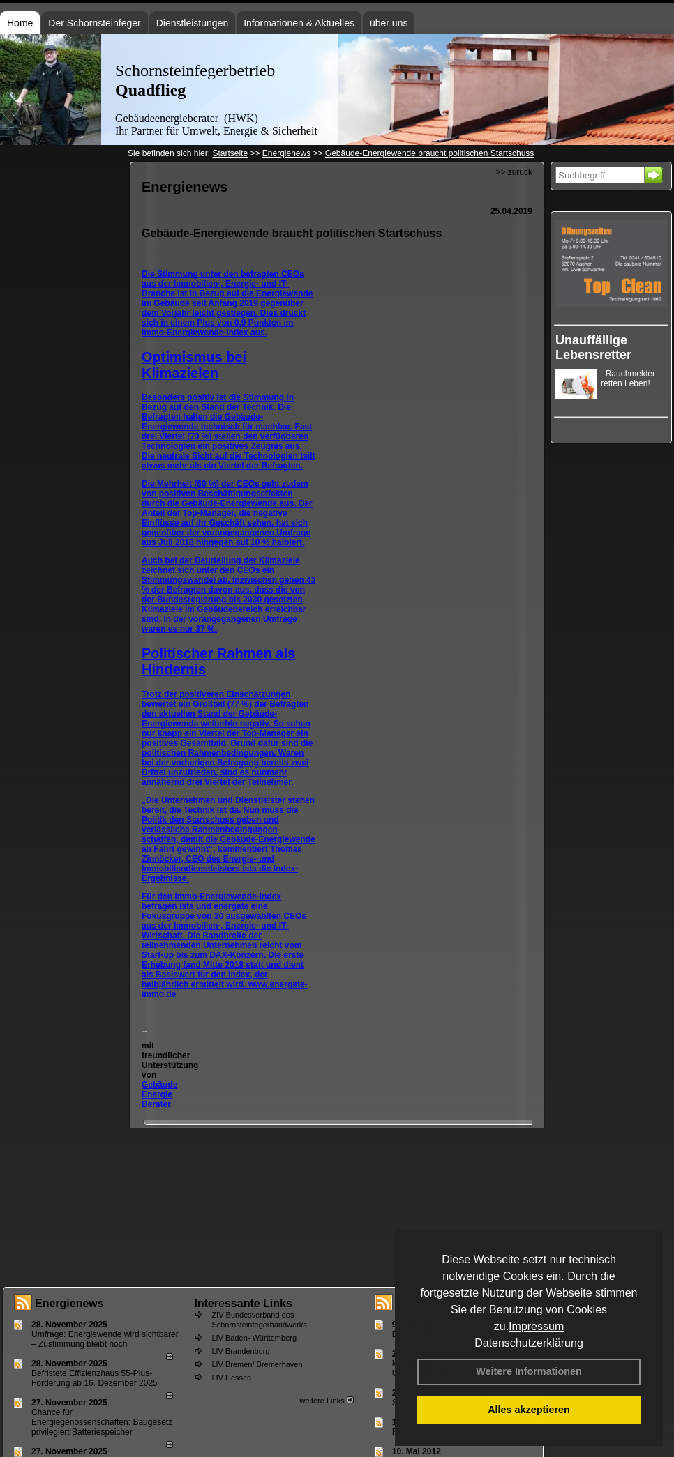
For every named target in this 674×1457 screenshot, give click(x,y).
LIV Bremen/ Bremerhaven (256, 1364)
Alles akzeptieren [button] (529, 1409)
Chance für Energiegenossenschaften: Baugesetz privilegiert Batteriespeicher (101, 1422)
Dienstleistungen (192, 23)
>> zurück (513, 172)
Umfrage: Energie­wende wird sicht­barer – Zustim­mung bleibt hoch (105, 1339)
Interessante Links (243, 1303)
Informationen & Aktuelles (299, 23)
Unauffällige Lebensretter (593, 347)
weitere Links (326, 1400)
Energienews (69, 1303)
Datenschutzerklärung (528, 1343)
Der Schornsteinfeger (94, 23)
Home (20, 23)
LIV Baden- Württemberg (254, 1338)
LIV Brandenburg (240, 1351)
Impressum (536, 1326)
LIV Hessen (231, 1377)
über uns (388, 23)
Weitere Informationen (529, 1371)
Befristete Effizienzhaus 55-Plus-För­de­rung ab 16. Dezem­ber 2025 (94, 1378)
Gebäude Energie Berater (159, 1094)
